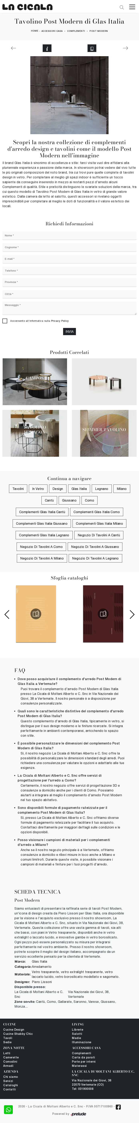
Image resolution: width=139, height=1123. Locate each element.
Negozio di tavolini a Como (41, 547)
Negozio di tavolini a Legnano (95, 558)
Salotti (77, 1034)
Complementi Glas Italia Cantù (42, 512)
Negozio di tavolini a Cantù (99, 535)
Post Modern (99, 31)
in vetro (38, 489)
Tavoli (7, 1038)
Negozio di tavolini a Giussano (95, 547)
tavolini (18, 489)
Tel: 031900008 (82, 1089)
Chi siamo (10, 1077)
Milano (122, 489)
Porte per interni (84, 1062)
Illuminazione (81, 1042)
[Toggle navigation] (132, 6)
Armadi (8, 1066)
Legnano (101, 489)
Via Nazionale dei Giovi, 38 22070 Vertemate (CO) (91, 1082)
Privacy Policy (60, 320)
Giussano (69, 500)
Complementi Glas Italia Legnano (44, 535)
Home (34, 31)
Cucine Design (13, 1030)
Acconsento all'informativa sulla (39, 320)
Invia (69, 331)
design (57, 489)
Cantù (49, 500)
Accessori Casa (52, 31)
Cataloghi (10, 1085)
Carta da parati (83, 1057)
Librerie (77, 1030)
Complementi (76, 31)
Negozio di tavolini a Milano (42, 558)
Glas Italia (79, 489)
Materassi (79, 1066)
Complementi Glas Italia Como (97, 512)
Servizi (8, 1081)
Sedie (7, 1042)
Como (89, 500)
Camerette (11, 1057)
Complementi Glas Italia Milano (99, 523)
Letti (6, 1053)
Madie (76, 1038)
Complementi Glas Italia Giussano (41, 523)
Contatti (9, 1089)
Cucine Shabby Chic (18, 1034)
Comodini (10, 1062)
